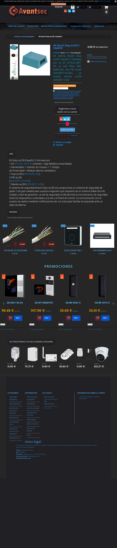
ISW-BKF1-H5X (35, 184)
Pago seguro (31, 420)
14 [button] (60, 337)
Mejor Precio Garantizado (54, 26)
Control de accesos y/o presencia (14, 431)
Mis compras (49, 397)
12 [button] (57, 337)
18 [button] (67, 337)
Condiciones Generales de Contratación (32, 442)
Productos (33, 26)
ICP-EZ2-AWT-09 (23, 163)
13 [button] (58, 337)
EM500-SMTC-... (79, 363)
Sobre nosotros (33, 424)
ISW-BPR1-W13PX (19, 181)
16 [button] (64, 337)
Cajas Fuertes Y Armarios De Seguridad (15, 504)
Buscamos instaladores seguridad (31, 455)
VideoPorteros (14, 438)
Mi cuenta (47, 393)
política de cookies (104, 1)
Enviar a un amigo (63, 142)
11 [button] (55, 337)
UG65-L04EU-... (44, 363)
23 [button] (76, 337)
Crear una (74, 135)
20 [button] (71, 337)
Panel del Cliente (16, 26)
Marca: (68, 53)
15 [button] (62, 337)
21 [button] (73, 337)
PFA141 (26, 363)
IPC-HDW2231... (96, 363)
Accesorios (13, 470)
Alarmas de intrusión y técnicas (13, 410)
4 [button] (58, 258)
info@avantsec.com (88, 409)
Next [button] (113, 239)
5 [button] (57, 258)
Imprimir (59, 145)
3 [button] (60, 258)
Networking (13, 418)
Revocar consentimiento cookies (32, 478)
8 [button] (49, 337)
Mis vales (47, 426)
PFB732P (60, 363)
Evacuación (13, 511)
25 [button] (80, 337)
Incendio (12, 481)
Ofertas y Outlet (15, 486)
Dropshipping (32, 449)
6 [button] (55, 258)
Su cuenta (83, 7)
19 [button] (69, 337)
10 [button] (53, 337)
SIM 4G (89, 55)
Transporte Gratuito (80, 26)
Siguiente (14, 79)
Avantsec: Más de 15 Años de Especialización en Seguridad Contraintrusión (33, 498)
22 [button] (74, 337)
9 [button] (51, 337)
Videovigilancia (15, 404)
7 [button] (53, 258)
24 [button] (78, 337)
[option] (102, 239)
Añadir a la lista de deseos (98, 61)
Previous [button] (3, 239)
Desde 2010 (99, 26)
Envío (29, 435)
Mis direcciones (50, 415)
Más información (61, 4)
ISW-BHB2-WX (31, 174)
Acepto (54, 4)
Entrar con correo (67, 130)
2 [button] (62, 258)
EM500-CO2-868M (10, 363)
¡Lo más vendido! (33, 408)
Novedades (31, 404)
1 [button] (64, 258)
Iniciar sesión (96, 7)
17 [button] (66, 337)
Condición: (56, 53)
